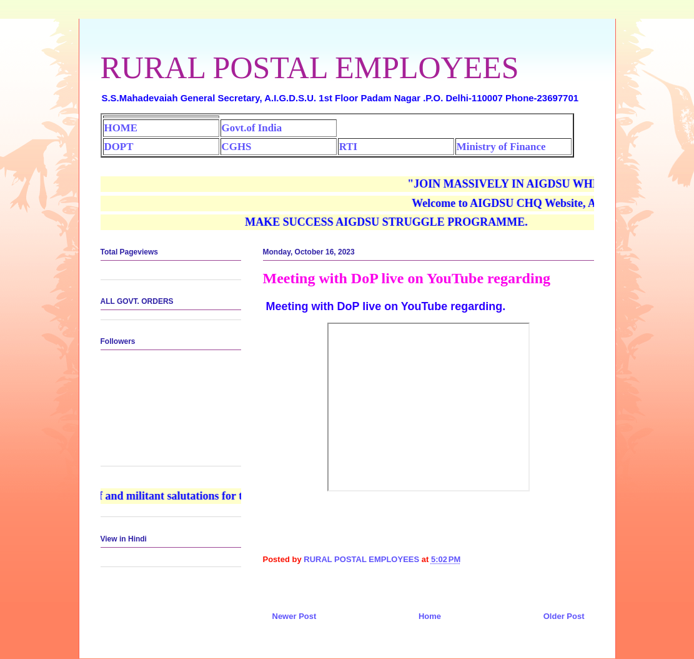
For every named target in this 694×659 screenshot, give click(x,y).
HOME (120, 128)
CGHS (237, 147)
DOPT (119, 147)
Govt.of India (252, 128)
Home (430, 616)
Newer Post (294, 616)
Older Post (564, 616)
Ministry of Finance (501, 147)
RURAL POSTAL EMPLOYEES (310, 67)
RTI (348, 147)
